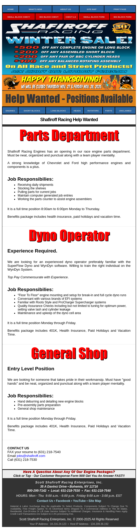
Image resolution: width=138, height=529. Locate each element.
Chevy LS (71, 16)
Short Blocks (32, 110)
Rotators (93, 110)
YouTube (79, 501)
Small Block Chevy (18, 16)
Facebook (63, 501)
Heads (77, 110)
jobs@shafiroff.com (31, 456)
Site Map (91, 8)
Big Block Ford (123, 16)
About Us (65, 8)
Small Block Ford (94, 16)
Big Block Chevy (49, 16)
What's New (35, 8)
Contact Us (45, 501)
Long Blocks (58, 110)
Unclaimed (125, 110)
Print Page (120, 8)
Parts (108, 110)
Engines (10, 110)
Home (10, 8)
